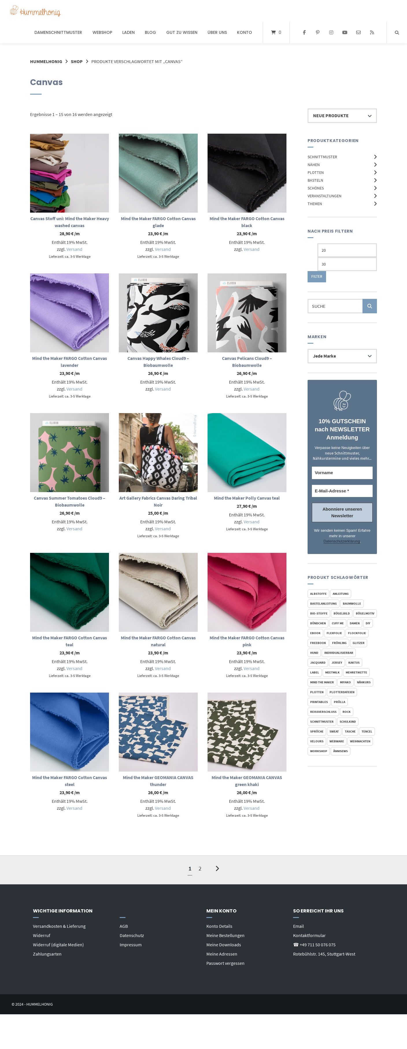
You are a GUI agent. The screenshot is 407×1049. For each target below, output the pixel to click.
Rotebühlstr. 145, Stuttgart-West (324, 954)
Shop (77, 61)
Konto (244, 32)
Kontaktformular (309, 935)
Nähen (314, 164)
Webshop (102, 32)
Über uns (217, 32)
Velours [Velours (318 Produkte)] (316, 741)
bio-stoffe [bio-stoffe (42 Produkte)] (319, 613)
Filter (316, 276)
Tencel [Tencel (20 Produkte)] (367, 731)
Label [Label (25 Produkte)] (314, 672)
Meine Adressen (221, 954)
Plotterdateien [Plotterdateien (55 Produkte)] (342, 692)
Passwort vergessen (225, 963)
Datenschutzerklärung (341, 541)
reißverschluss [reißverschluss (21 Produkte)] (323, 712)
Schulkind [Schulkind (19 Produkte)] (348, 721)
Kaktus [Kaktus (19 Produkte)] (354, 662)
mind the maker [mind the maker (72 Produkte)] (322, 682)
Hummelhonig (46, 61)
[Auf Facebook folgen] (304, 32)
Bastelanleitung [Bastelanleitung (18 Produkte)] (323, 603)
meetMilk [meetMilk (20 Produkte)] (332, 672)
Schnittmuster (322, 156)
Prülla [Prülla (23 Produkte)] (339, 702)
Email (298, 926)
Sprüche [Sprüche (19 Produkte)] (316, 731)
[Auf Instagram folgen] (331, 32)
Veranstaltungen (324, 195)
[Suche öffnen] (397, 32)
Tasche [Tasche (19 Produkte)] (350, 731)
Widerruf (41, 935)
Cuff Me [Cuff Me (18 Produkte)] (338, 623)
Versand (74, 249)
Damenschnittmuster (58, 32)
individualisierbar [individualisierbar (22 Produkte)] (338, 653)
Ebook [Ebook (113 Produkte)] (315, 633)
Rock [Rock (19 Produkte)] (347, 712)
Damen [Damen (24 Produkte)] (355, 623)
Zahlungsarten (47, 954)
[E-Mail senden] (358, 32)
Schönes (316, 188)
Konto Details (219, 926)
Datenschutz (132, 935)
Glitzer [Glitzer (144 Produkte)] (359, 643)
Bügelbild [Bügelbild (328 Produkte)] (342, 613)
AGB (124, 926)
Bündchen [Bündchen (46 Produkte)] (318, 623)
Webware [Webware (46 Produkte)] (337, 741)
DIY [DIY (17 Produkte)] (368, 623)
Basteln (315, 180)
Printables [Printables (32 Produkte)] (319, 702)
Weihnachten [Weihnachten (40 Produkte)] (360, 741)
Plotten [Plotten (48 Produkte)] (316, 692)
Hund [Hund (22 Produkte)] (314, 653)
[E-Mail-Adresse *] (342, 491)
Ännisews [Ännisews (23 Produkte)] (340, 751)
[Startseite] (35, 11)
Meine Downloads (223, 944)
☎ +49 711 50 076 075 (314, 944)
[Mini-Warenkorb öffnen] (276, 32)
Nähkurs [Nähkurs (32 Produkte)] (364, 682)
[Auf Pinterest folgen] (317, 32)
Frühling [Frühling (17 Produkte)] (339, 643)
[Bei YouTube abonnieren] (345, 32)
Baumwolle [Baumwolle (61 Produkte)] (352, 603)
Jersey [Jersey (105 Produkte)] (337, 662)
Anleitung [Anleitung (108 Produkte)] (341, 594)
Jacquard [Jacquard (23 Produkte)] (317, 662)
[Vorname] (342, 473)
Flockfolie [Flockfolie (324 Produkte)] (357, 633)
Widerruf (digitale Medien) (58, 944)
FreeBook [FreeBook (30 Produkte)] (318, 643)
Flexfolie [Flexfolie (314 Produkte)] (334, 633)
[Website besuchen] (372, 32)
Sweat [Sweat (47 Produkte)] (334, 731)
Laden (128, 32)
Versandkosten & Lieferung (59, 926)
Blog (150, 32)
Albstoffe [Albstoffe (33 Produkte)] (318, 594)
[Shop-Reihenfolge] (342, 115)
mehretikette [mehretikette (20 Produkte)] (356, 672)
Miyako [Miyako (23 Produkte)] (345, 682)
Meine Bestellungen (225, 935)
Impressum (131, 944)
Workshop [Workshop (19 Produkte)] (318, 751)
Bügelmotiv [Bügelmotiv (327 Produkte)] (365, 613)
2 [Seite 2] (200, 868)
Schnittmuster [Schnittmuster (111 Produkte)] (322, 721)
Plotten (316, 172)
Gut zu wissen (181, 32)
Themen (315, 203)
